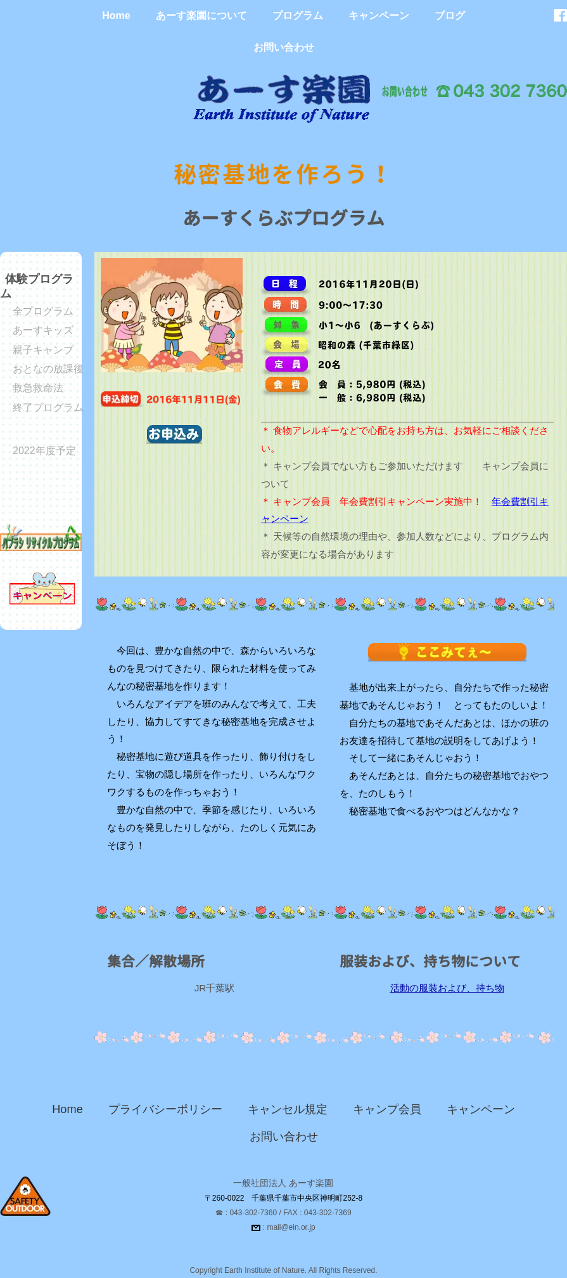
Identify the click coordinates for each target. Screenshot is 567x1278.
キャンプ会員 (387, 1109)
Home (116, 15)
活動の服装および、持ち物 (447, 987)
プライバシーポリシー (165, 1109)
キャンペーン (378, 15)
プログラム (297, 15)
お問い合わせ (283, 47)
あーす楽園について (201, 15)
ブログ (450, 15)
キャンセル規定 (288, 1109)
